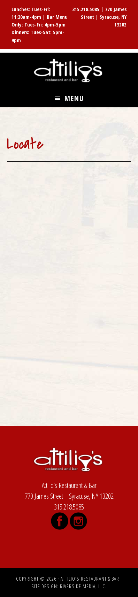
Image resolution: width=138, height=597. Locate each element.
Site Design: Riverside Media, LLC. (69, 586)
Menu (74, 98)
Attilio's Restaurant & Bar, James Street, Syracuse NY (69, 71)
